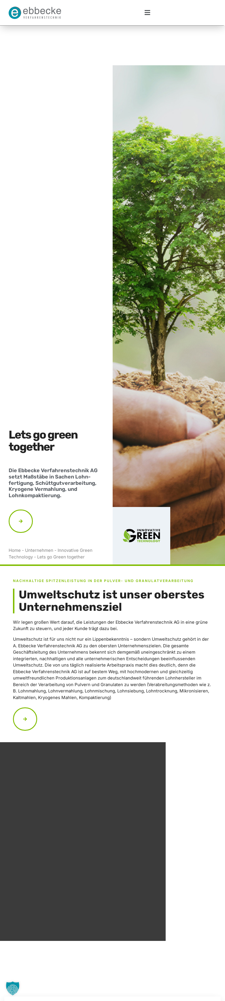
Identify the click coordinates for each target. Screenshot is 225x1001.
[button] (147, 12)
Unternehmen (39, 510)
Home (15, 510)
